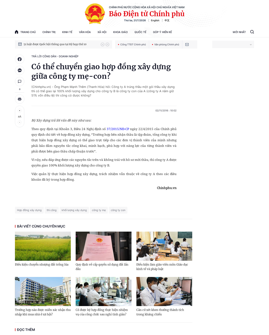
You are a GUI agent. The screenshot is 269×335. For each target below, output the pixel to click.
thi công (52, 210)
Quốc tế (140, 32)
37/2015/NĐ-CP (118, 129)
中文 (167, 20)
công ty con (118, 210)
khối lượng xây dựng (74, 210)
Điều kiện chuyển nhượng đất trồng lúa (41, 264)
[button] (102, 44)
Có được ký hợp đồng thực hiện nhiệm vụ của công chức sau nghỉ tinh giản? (102, 312)
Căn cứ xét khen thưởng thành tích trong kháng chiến (160, 312)
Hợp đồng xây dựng (29, 210)
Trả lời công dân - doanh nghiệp (54, 56)
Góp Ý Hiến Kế (162, 32)
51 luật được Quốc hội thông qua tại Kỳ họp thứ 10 (55, 44)
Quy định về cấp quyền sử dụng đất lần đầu (102, 267)
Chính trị (48, 32)
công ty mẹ (99, 210)
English (155, 20)
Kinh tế (67, 32)
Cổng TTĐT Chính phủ (132, 44)
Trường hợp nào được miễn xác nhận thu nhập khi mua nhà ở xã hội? (43, 312)
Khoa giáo (120, 32)
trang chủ (25, 32)
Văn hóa (85, 32)
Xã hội (102, 32)
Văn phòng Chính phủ (165, 44)
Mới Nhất (239, 32)
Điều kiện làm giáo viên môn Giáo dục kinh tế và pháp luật (162, 267)
